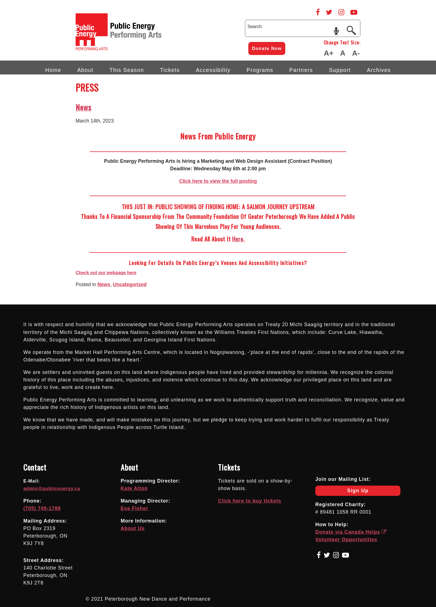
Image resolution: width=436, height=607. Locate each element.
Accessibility (213, 70)
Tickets (170, 70)
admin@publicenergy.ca (51, 488)
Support (340, 70)
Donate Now (267, 48)
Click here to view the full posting (218, 181)
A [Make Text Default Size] (342, 53)
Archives (379, 70)
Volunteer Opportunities (346, 539)
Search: (255, 26)
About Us (133, 528)
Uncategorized (130, 284)
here (237, 238)
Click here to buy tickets (249, 501)
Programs (260, 70)
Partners (301, 70)
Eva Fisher (134, 508)
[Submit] (351, 30)
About (85, 70)
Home (53, 70)
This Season (127, 70)
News (83, 107)
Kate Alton (134, 488)
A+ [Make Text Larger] (328, 53)
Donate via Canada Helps (351, 532)
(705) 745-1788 (42, 508)
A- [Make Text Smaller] (356, 53)
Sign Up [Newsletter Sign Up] (341, 492)
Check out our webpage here (106, 272)
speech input (336, 30)
